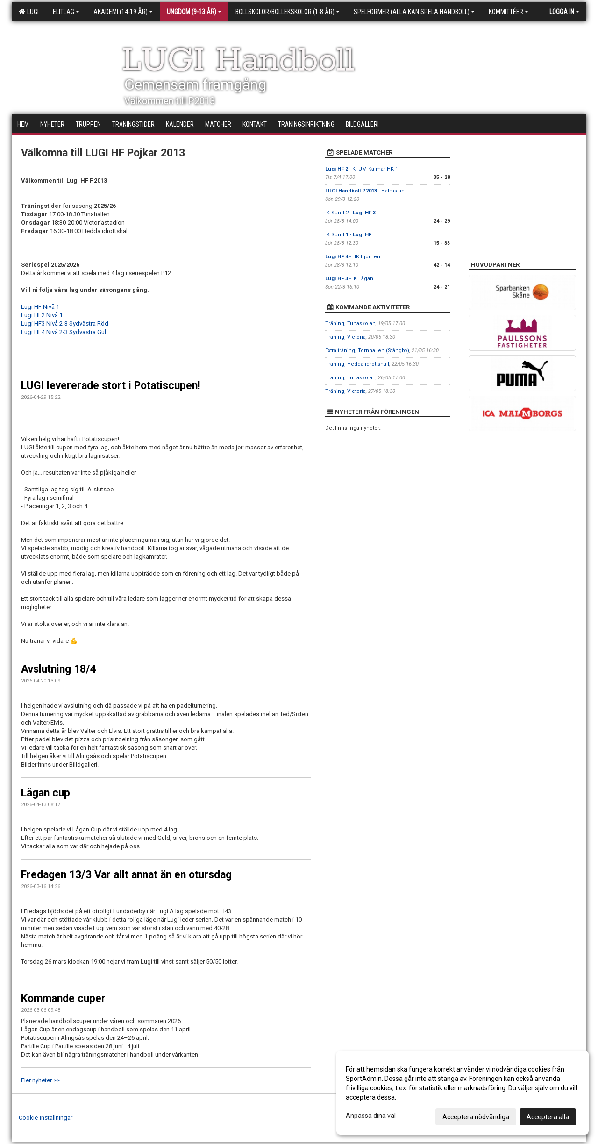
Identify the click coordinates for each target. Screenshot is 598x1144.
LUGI (29, 11)
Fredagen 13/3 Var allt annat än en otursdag (126, 874)
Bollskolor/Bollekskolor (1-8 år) (287, 11)
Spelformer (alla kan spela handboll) (414, 11)
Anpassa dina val (371, 1115)
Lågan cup (45, 793)
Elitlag (66, 11)
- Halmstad (365, 191)
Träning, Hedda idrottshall (357, 364)
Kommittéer (508, 11)
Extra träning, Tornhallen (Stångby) (367, 351)
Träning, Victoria (345, 337)
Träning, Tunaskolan (350, 323)
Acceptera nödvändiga (475, 1117)
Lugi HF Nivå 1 (40, 306)
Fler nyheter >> (40, 1080)
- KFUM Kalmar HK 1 (361, 169)
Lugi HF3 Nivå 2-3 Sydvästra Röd (64, 323)
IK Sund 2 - (350, 213)
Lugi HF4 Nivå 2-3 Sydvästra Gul (63, 331)
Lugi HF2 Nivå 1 (42, 315)
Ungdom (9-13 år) (194, 11)
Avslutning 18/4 (58, 669)
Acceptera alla (548, 1117)
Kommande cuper (63, 998)
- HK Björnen (352, 257)
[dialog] (462, 1093)
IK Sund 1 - (348, 235)
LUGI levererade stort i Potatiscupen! (110, 385)
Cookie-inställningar (45, 1117)
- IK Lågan (349, 279)
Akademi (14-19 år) (123, 11)
